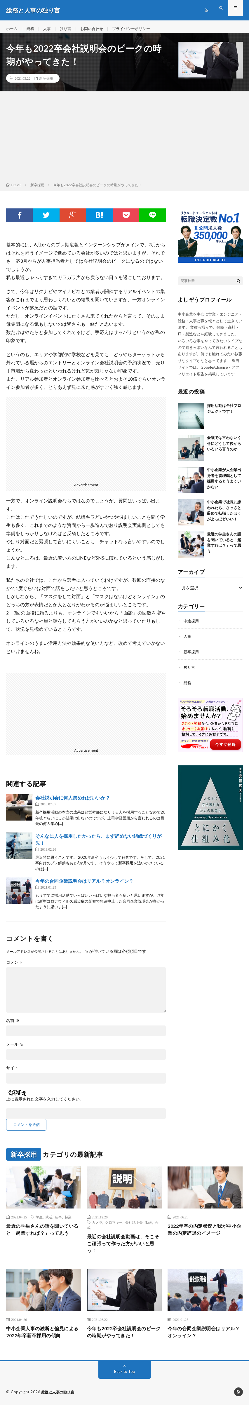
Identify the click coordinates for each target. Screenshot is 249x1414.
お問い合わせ (95, 29)
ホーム (12, 29)
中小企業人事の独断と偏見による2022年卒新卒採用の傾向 (42, 1340)
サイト (12, 1073)
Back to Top (124, 1380)
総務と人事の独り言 (59, 1401)
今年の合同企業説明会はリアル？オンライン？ (84, 886)
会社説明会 (134, 1227)
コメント (14, 967)
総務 (31, 29)
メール (14, 1049)
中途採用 (192, 626)
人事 (49, 29)
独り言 (68, 29)
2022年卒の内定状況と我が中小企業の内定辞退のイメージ (203, 1235)
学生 (39, 1222)
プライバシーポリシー (137, 29)
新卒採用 (46, 83)
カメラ (97, 1227)
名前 (12, 1026)
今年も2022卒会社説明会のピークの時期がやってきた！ (123, 1340)
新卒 (58, 1222)
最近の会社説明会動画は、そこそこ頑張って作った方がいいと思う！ (122, 1250)
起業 (68, 1222)
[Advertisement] (124, 143)
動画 (148, 1227)
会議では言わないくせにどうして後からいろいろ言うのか (224, 448)
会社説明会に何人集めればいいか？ (72, 803)
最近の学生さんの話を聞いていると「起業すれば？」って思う (41, 1239)
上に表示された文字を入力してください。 (45, 1104)
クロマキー (114, 1227)
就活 (48, 1222)
